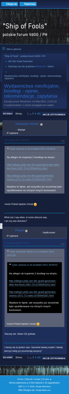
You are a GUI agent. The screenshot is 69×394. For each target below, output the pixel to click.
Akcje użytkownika (54, 114)
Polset (19, 230)
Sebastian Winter (27, 124)
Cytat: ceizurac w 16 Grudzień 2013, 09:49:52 (32, 149)
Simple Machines (43, 386)
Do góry (8, 357)
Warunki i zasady (32, 379)
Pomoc (20, 379)
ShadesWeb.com (43, 390)
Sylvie (50, 66)
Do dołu (8, 114)
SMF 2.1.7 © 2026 (26, 386)
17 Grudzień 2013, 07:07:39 (16, 243)
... (30, 113)
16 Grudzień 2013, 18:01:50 (16, 140)
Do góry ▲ (47, 379)
